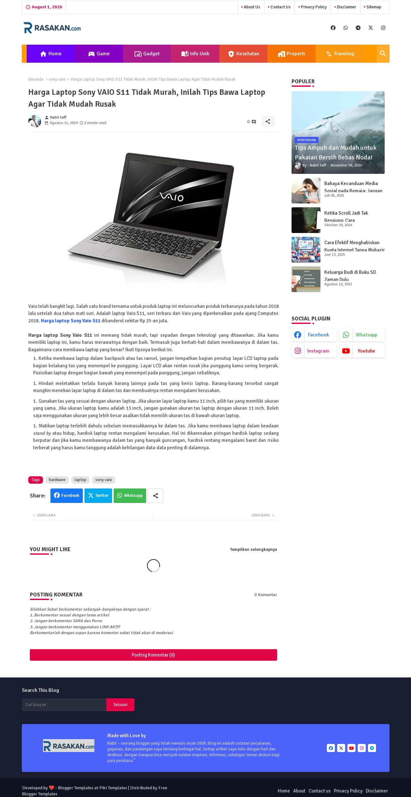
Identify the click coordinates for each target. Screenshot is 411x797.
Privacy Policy (313, 7)
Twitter (102, 495)
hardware (57, 479)
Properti (291, 54)
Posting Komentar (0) (153, 655)
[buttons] (333, 28)
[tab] (51, 54)
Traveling (339, 54)
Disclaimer (346, 7)
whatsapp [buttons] (366, 335)
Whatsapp (133, 495)
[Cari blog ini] (64, 704)
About (299, 791)
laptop (80, 479)
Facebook (70, 495)
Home (50, 54)
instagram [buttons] (318, 351)
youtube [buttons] (366, 351)
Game (99, 54)
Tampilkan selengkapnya (253, 549)
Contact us (280, 7)
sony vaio (57, 79)
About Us (251, 7)
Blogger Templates (75, 788)
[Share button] (155, 495)
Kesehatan (243, 54)
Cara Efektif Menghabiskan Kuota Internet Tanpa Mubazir (354, 246)
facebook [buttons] (318, 335)
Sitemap (373, 7)
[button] (383, 53)
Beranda (35, 79)
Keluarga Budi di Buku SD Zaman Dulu (350, 275)
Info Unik (195, 54)
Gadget (147, 54)
